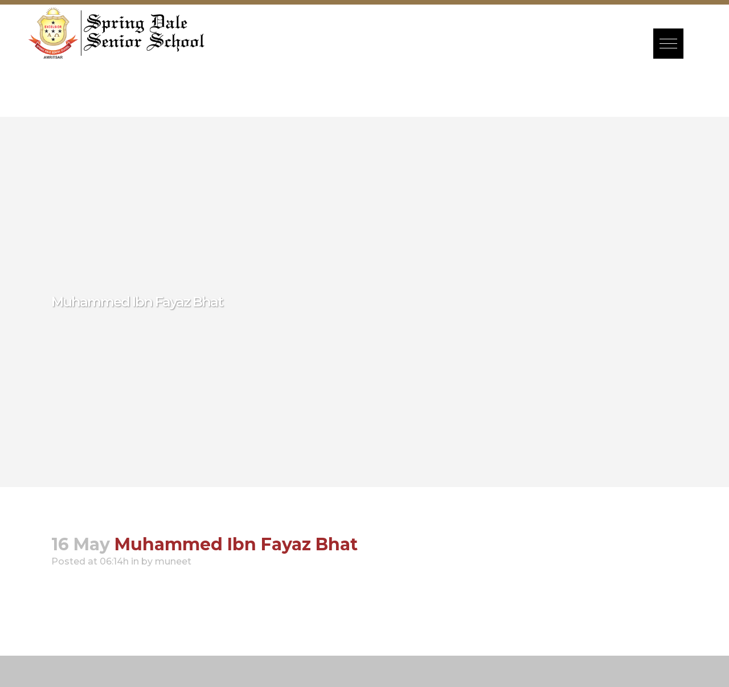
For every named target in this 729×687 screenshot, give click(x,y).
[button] (668, 43)
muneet (173, 561)
